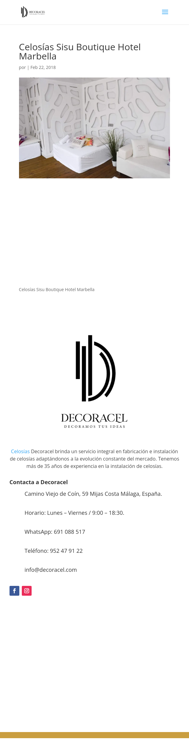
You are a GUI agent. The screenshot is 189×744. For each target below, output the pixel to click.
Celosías (20, 451)
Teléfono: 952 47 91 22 (54, 550)
